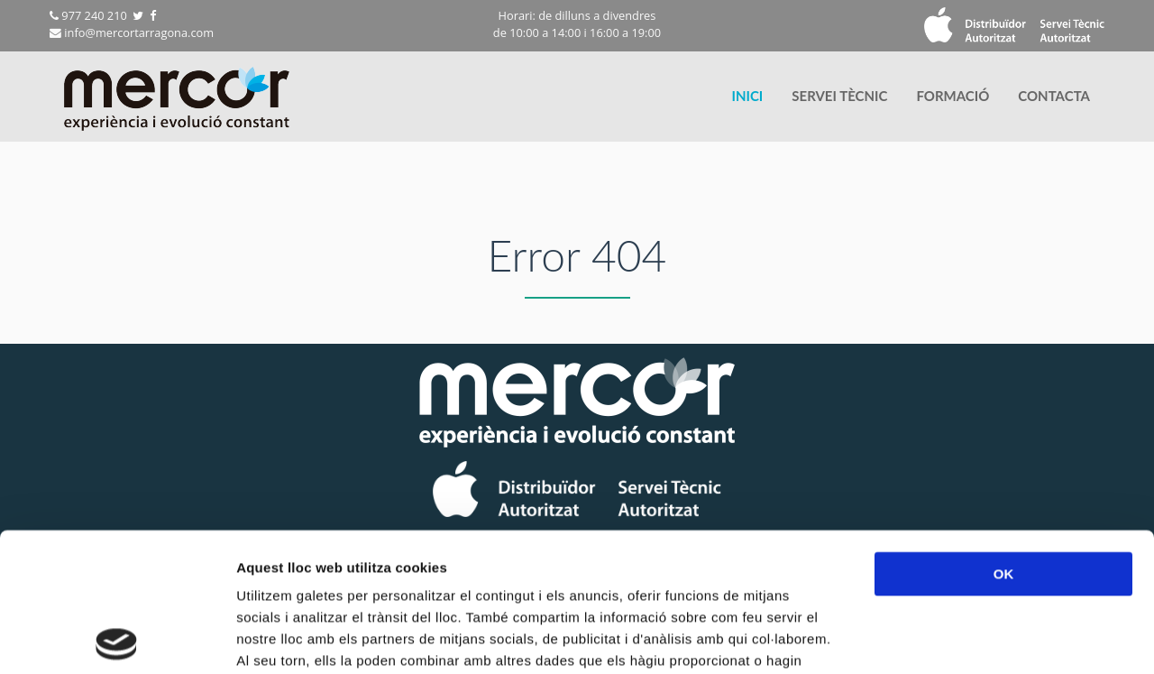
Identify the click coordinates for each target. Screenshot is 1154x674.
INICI (747, 96)
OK (1004, 435)
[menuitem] (747, 96)
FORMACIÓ (952, 96)
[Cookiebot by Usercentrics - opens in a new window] (117, 638)
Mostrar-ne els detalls (1037, 638)
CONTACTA (1054, 96)
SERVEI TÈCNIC (839, 96)
